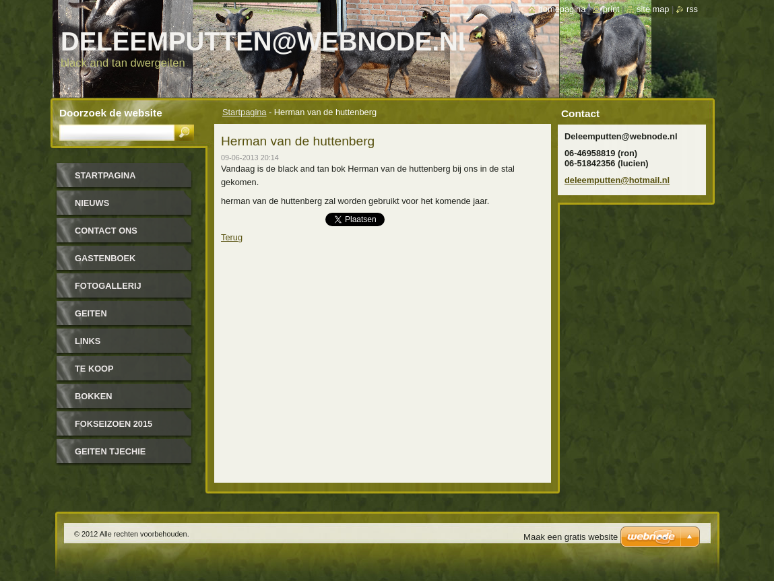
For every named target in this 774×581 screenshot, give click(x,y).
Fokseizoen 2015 (113, 424)
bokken (93, 396)
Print (611, 9)
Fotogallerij (108, 286)
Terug (232, 237)
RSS (692, 9)
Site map (653, 9)
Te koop (94, 369)
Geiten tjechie (110, 451)
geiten (91, 313)
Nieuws (92, 203)
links (87, 341)
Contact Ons (106, 231)
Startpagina (244, 112)
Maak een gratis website (570, 537)
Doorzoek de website (110, 112)
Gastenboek (105, 258)
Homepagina (561, 9)
